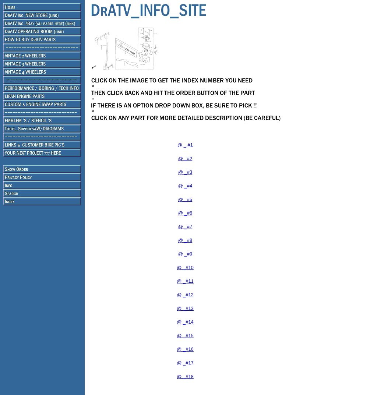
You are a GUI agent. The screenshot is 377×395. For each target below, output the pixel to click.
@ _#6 (185, 213)
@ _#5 (185, 199)
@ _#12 (185, 294)
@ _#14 (185, 322)
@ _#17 (185, 363)
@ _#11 (185, 281)
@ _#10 (185, 267)
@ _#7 (185, 226)
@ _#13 (185, 308)
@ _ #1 (185, 145)
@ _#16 (185, 349)
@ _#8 (185, 240)
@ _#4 (185, 185)
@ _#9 (185, 254)
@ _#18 (185, 376)
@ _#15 (185, 335)
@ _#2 (185, 158)
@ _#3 (185, 172)
